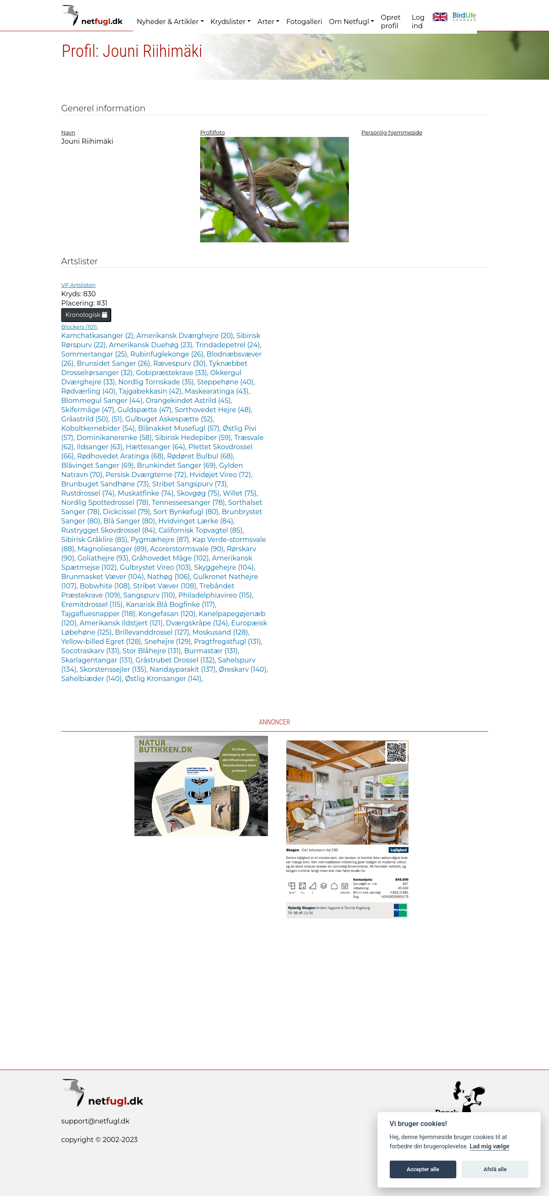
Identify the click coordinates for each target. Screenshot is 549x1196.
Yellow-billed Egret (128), (102, 642)
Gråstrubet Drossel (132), (177, 660)
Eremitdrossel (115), (93, 605)
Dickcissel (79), (128, 512)
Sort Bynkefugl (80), (187, 512)
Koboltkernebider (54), (99, 428)
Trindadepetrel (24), (228, 345)
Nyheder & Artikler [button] (167, 22)
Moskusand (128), (221, 632)
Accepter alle (423, 1169)
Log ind (418, 21)
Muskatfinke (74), (147, 493)
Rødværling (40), (89, 391)
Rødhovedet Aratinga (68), (122, 456)
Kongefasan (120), (168, 614)
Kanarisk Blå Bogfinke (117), (171, 605)
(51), (118, 419)
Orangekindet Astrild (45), (189, 401)
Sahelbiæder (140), (93, 679)
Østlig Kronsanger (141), (164, 679)
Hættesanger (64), (157, 447)
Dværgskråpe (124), (198, 623)
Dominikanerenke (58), (116, 438)
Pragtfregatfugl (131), (228, 642)
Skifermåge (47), (89, 410)
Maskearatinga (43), (217, 391)
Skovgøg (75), (200, 493)
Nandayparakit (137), (184, 669)
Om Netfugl (349, 22)
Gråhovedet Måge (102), (171, 558)
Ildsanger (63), (101, 447)
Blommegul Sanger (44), (103, 401)
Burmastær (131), (211, 651)
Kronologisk (86, 315)
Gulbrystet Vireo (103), (157, 567)
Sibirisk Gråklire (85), (96, 540)
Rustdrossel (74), (89, 493)
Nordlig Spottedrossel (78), (106, 503)
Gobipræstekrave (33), (173, 373)
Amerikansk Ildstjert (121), (123, 623)
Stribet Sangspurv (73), (190, 484)
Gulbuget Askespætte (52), (169, 419)
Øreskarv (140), (243, 669)
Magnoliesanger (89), (114, 549)
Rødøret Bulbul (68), (200, 456)
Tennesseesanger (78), (190, 503)
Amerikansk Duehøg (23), (152, 345)
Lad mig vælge (489, 1146)
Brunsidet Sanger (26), (115, 363)
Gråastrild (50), (86, 419)
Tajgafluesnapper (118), (99, 614)
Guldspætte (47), (145, 410)
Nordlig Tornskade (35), (157, 382)
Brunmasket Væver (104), (104, 577)
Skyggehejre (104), (224, 567)
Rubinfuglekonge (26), (168, 354)
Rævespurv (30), (181, 363)
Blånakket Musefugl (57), (180, 428)
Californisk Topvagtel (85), (201, 530)
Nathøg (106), (170, 577)
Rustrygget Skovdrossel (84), (109, 530)
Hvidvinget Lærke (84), (196, 521)
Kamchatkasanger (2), (99, 336)
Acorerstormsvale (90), (188, 549)
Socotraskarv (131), (92, 651)
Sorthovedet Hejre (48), (213, 410)
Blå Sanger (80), (131, 521)
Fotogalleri (304, 22)
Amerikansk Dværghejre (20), (186, 336)
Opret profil (391, 21)
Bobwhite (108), (106, 586)
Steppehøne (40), (225, 382)
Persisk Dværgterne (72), (148, 475)
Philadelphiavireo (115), (215, 595)
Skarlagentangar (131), (98, 660)
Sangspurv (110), (150, 595)
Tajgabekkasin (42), (152, 391)
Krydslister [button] (228, 22)
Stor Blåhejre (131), (153, 651)
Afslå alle (495, 1169)
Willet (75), (240, 493)
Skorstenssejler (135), (115, 669)
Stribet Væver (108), (166, 586)
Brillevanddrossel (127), (154, 632)
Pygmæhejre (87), (161, 540)
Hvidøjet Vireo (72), (221, 475)
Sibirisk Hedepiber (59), (194, 438)
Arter (265, 22)
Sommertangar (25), (95, 354)
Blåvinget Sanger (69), (99, 465)
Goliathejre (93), (104, 558)
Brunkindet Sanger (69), (178, 465)
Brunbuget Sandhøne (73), (106, 484)
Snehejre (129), (169, 642)
